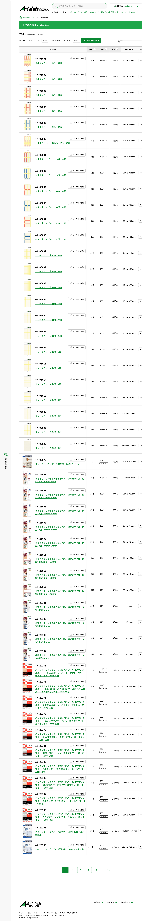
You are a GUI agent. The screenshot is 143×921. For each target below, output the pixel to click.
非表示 (76, 40)
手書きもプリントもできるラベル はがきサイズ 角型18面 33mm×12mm (59, 512)
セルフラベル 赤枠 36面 (48, 62)
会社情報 (110, 902)
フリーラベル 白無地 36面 (48, 271)
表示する (67, 40)
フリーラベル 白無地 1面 (48, 448)
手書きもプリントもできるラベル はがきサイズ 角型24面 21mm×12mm (59, 496)
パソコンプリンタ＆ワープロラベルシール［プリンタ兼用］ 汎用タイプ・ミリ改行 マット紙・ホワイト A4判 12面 (60, 801)
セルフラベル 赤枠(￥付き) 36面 (52, 143)
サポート (97, 902)
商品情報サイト (124, 7)
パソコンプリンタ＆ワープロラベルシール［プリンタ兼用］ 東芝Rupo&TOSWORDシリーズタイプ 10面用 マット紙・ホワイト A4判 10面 (60, 688)
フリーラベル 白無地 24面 (48, 287)
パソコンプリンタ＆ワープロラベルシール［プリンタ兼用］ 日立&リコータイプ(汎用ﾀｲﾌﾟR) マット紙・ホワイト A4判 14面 (60, 817)
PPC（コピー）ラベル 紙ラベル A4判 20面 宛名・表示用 (60, 833)
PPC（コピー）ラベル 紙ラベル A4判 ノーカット (59, 849)
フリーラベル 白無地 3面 (48, 399)
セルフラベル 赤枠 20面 (48, 94)
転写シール (119, 12)
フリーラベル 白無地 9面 (48, 367)
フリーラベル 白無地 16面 (48, 319)
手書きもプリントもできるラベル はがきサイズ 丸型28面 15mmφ (60, 624)
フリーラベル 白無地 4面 (48, 432)
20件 (38, 40)
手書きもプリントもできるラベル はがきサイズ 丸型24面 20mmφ (59, 640)
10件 (30, 40)
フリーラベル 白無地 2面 (48, 415)
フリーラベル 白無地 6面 (48, 351)
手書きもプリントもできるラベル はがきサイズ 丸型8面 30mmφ (59, 656)
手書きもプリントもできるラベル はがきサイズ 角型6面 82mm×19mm (59, 560)
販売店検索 (125, 902)
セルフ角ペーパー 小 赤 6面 (50, 159)
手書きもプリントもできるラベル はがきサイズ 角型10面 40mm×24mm (59, 544)
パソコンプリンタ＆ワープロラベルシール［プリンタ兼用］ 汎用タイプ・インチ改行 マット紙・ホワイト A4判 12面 (60, 769)
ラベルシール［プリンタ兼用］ (77, 12)
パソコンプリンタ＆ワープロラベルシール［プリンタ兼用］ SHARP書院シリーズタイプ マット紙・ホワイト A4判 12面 (60, 736)
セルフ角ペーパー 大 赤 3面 (50, 223)
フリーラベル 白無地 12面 (48, 335)
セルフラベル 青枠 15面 (48, 127)
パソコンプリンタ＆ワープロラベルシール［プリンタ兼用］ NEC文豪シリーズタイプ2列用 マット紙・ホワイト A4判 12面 (59, 672)
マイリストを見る (90, 41)
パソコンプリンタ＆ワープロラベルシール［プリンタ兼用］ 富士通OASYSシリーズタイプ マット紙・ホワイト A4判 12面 (59, 704)
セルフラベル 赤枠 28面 (48, 78)
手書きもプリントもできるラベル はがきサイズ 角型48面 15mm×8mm (59, 480)
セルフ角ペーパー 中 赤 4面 (50, 191)
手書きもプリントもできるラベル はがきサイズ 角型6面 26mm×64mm (59, 576)
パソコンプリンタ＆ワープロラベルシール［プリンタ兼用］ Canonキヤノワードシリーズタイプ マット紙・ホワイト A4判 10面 (59, 720)
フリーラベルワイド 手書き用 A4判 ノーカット (58, 464)
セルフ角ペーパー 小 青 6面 (50, 175)
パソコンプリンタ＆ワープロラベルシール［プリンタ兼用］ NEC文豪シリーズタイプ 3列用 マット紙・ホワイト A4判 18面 (59, 785)
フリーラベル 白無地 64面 (48, 255)
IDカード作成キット (131, 12)
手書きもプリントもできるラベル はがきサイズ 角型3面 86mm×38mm (59, 592)
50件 (45, 40)
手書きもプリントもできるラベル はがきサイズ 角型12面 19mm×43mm (59, 528)
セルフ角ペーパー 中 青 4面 (50, 207)
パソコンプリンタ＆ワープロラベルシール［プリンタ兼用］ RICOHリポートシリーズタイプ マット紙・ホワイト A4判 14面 (59, 753)
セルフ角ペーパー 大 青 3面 (50, 239)
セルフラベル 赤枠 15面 (48, 111)
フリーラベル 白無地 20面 (48, 303)
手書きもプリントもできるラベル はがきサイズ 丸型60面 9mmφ (59, 608)
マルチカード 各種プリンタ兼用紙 (102, 12)
